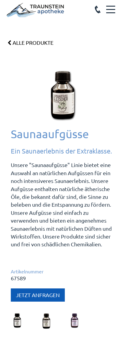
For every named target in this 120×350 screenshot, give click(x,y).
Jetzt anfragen (38, 295)
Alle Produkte (30, 42)
